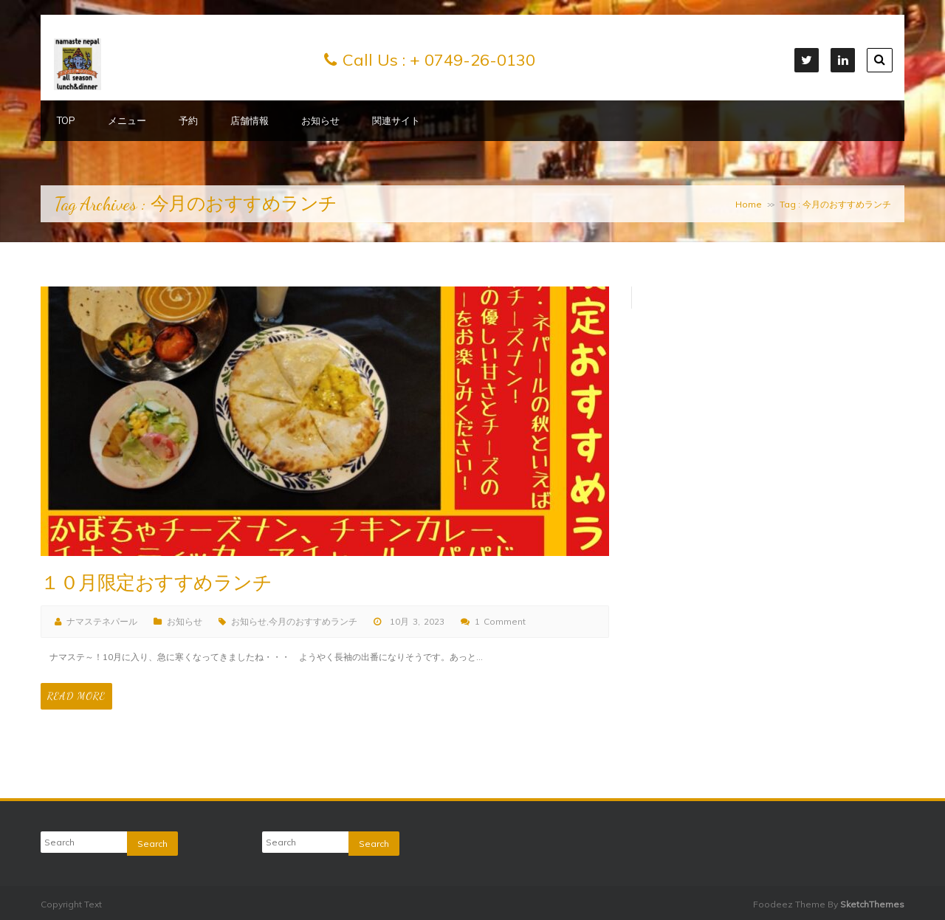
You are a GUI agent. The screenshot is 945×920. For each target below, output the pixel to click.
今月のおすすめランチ (313, 621)
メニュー (127, 120)
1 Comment (500, 621)
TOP (66, 120)
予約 (188, 120)
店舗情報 (249, 120)
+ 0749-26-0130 (472, 59)
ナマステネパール (101, 621)
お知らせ (320, 120)
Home (748, 204)
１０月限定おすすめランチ (156, 582)
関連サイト (396, 120)
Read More (76, 696)
